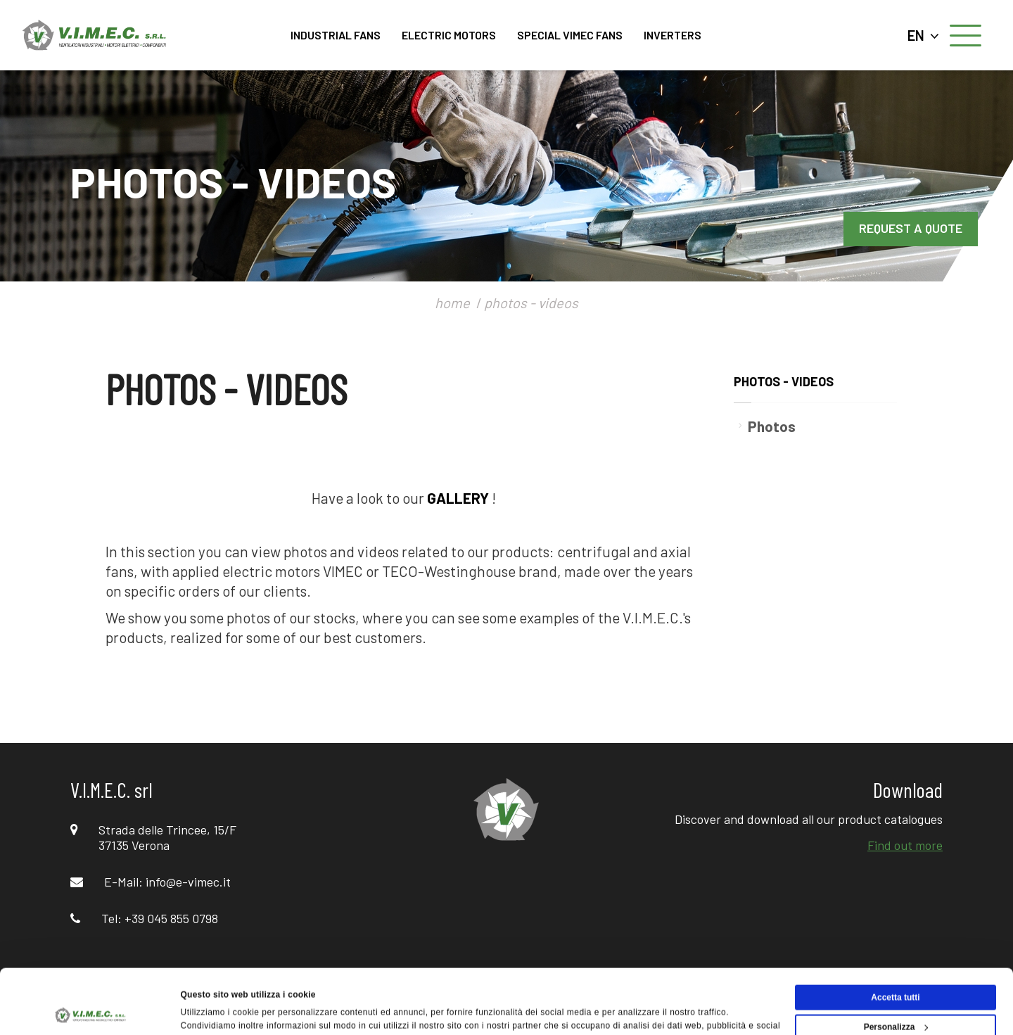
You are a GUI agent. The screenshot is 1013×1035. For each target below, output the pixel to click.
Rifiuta (895, 996)
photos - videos (531, 303)
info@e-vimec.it (188, 881)
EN (923, 35)
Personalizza (896, 966)
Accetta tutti (895, 936)
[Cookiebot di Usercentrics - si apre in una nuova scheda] (91, 1009)
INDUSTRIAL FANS (336, 35)
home (452, 303)
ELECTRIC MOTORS (449, 35)
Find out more (905, 845)
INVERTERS (672, 35)
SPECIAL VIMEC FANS (570, 35)
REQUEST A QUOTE (910, 228)
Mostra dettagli (211, 1010)
